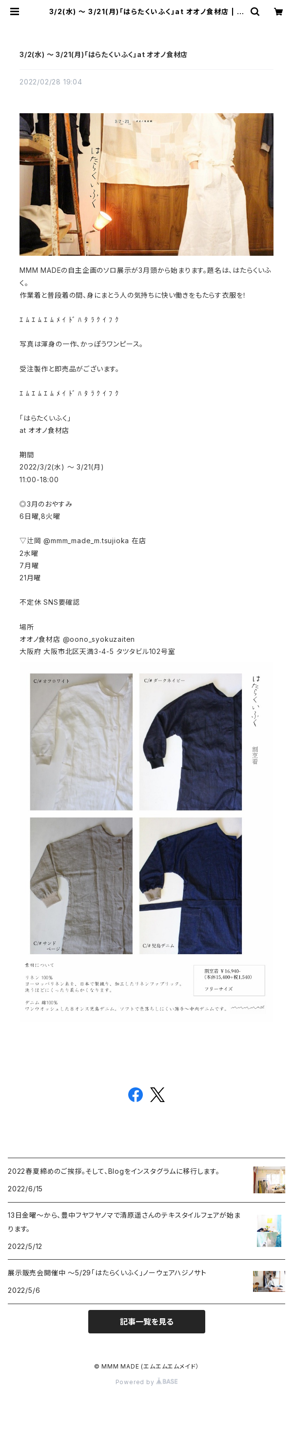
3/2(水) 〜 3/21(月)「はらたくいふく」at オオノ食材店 (104, 54)
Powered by (147, 1382)
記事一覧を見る (147, 1322)
